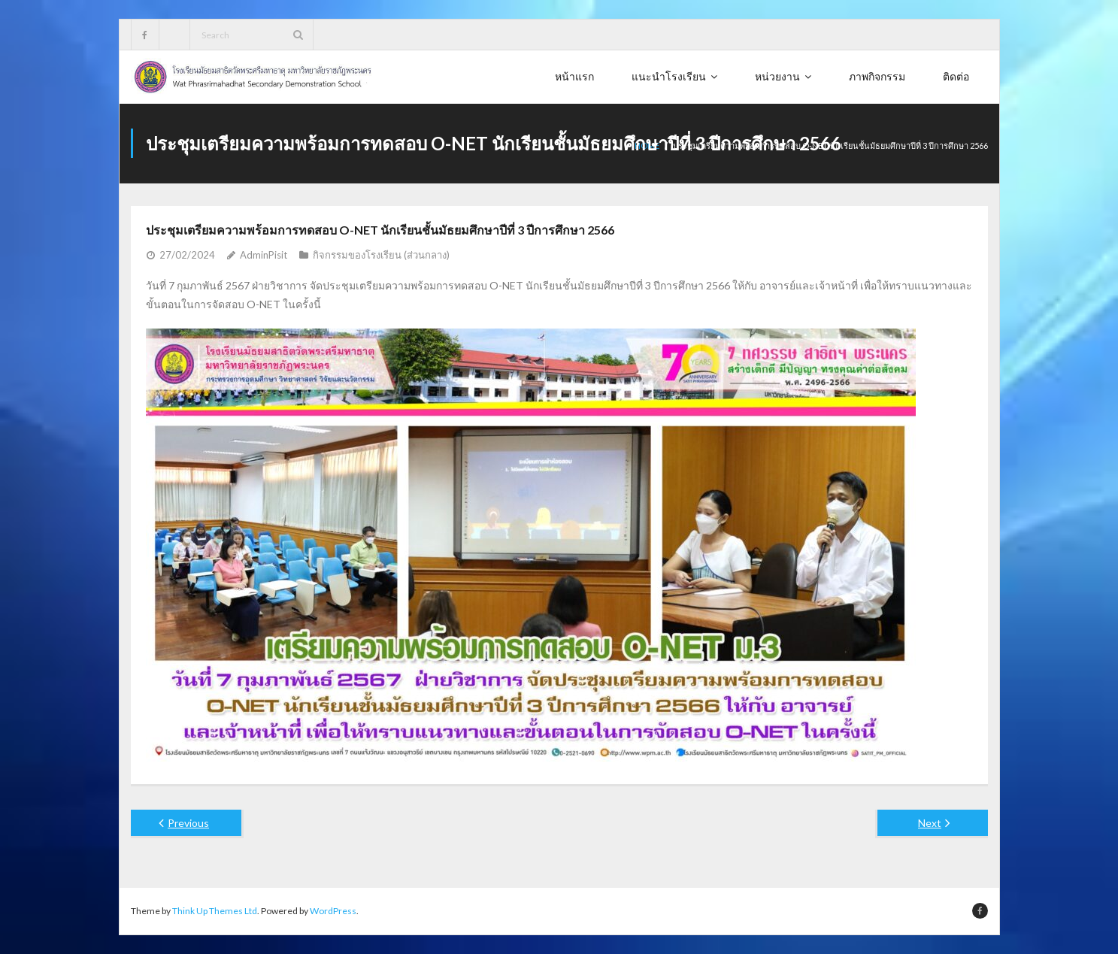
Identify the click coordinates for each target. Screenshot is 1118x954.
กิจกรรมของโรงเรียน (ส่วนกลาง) (381, 255)
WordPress (333, 910)
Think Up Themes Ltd (214, 910)
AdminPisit (263, 255)
